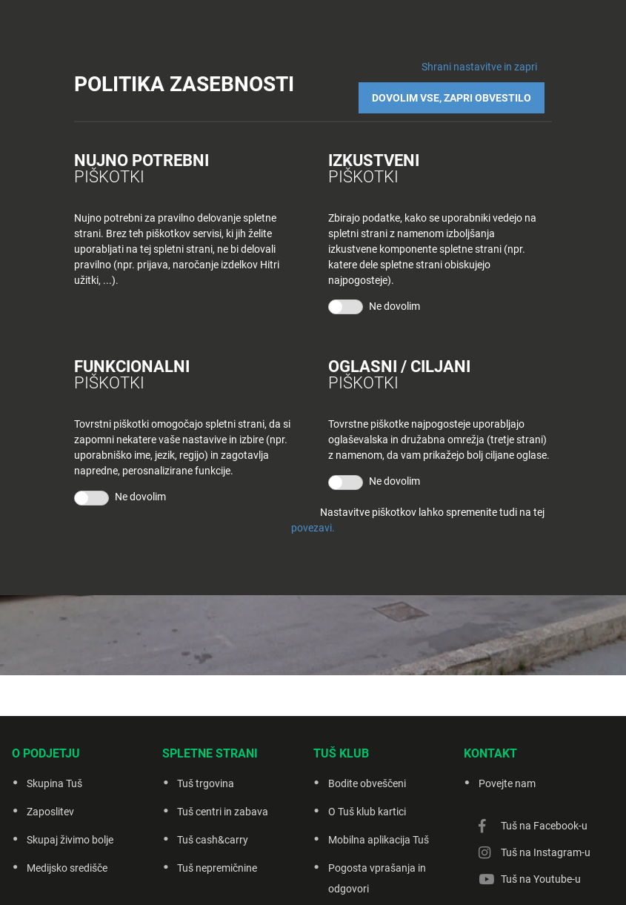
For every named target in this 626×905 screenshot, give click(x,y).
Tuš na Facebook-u (544, 826)
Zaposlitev (50, 812)
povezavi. (313, 517)
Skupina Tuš (54, 783)
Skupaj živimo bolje (70, 840)
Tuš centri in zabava (222, 812)
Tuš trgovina (205, 783)
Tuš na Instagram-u (545, 852)
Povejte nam (507, 783)
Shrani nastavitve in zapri (479, 67)
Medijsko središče (67, 868)
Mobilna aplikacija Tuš (378, 840)
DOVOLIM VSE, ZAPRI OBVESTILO (459, 90)
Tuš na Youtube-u (541, 879)
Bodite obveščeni (367, 783)
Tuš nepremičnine (217, 868)
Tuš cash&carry (212, 840)
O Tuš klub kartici (367, 812)
